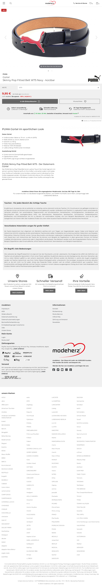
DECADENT (5, 524)
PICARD (54, 503)
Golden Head (31, 463)
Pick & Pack (56, 507)
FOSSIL (29, 423)
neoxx (54, 470)
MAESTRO (55, 430)
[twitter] (59, 369)
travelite (79, 511)
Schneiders (80, 412)
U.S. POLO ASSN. (82, 518)
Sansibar (80, 405)
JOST (28, 533)
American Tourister (8, 408)
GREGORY (30, 478)
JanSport (30, 522)
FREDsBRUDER (32, 430)
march (54, 452)
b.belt (4, 421)
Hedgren (30, 492)
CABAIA (4, 483)
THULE (79, 496)
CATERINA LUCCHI (8, 502)
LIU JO (54, 423)
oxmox (54, 489)
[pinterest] (71, 369)
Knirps (29, 555)
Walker (79, 544)
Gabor (29, 441)
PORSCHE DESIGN (58, 525)
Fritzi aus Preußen (33, 434)
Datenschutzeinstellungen (11, 319)
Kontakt (55, 308)
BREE (3, 458)
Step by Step (81, 459)
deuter (4, 538)
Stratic (79, 463)
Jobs (3, 327)
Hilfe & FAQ (56, 317)
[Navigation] (4, 3)
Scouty (79, 430)
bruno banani (6, 465)
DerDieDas (5, 531)
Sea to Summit (82, 434)
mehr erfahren (19, 349)
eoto (28, 397)
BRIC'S (4, 461)
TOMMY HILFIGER (83, 503)
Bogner (4, 443)
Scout (79, 427)
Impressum (5, 308)
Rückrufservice (58, 314)
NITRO (54, 474)
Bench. (4, 428)
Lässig (54, 408)
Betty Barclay (6, 436)
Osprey (54, 485)
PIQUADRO (55, 522)
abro (3, 401)
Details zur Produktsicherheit (91, 120)
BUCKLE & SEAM (7, 469)
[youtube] (63, 369)
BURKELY (5, 480)
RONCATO (55, 551)
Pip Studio (55, 518)
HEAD (29, 489)
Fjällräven (30, 419)
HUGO (29, 511)
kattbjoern (30, 544)
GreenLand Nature (33, 474)
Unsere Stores (6, 330)
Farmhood (30, 415)
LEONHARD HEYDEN (59, 415)
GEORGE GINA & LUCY (34, 448)
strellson (79, 467)
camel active (6, 491)
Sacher (54, 555)
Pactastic (55, 496)
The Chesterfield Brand (84, 492)
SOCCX (79, 448)
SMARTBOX (81, 445)
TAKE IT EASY (81, 474)
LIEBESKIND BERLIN (59, 419)
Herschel (30, 500)
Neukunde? (6, 340)
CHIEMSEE (5, 505)
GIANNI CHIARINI (32, 456)
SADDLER (55, 558)
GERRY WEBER (32, 452)
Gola (28, 459)
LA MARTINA (56, 401)
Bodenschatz (6, 439)
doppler (4, 546)
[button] (79, 101)
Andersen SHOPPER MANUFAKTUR (8, 417)
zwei (78, 555)
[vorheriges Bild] (5, 37)
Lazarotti (55, 412)
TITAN (79, 500)
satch (78, 408)
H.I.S (28, 503)
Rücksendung (57, 311)
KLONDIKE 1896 (32, 551)
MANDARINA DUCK (58, 441)
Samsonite (80, 401)
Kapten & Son (31, 536)
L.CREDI (29, 558)
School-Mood (81, 415)
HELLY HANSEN (32, 496)
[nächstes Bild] (96, 37)
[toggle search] (10, 3)
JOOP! (29, 529)
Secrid (79, 437)
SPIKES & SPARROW (83, 456)
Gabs (28, 445)
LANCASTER (56, 405)
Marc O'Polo (56, 456)
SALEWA (80, 397)
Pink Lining (56, 511)
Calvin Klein (6, 487)
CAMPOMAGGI (6, 498)
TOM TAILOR (81, 507)
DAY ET (4, 520)
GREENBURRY (31, 470)
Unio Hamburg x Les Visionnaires (88, 522)
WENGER (80, 547)
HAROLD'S (30, 485)
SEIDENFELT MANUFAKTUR (86, 441)
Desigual (5, 535)
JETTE (29, 525)
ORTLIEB (55, 481)
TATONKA (80, 481)
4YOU (3, 397)
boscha (4, 447)
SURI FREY (80, 470)
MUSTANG (55, 463)
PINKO (54, 514)
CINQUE (4, 509)
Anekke (4, 412)
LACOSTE (55, 397)
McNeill (54, 459)
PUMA (5, 74)
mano (54, 445)
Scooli (79, 419)
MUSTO (54, 467)
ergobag (29, 405)
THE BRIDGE (81, 489)
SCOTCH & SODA (82, 423)
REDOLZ (55, 536)
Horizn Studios (32, 507)
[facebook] (55, 369)
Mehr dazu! (49, 290)
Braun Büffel (6, 454)
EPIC (28, 401)
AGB (3, 311)
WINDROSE (81, 551)
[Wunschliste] (91, 3)
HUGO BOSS (31, 514)
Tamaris (79, 478)
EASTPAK (5, 557)
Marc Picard (56, 448)
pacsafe (54, 492)
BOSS (3, 450)
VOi (78, 540)
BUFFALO (5, 472)
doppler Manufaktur (8, 549)
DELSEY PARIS (6, 527)
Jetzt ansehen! (17, 292)
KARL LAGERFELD (33, 540)
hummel (30, 518)
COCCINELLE (6, 513)
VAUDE (79, 533)
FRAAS (29, 427)
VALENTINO (81, 525)
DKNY (4, 542)
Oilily (53, 478)
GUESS (29, 481)
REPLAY (54, 544)
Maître (54, 437)
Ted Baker (80, 485)
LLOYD (54, 427)
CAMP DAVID (6, 494)
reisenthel (55, 540)
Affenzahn (5, 405)
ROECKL (54, 547)
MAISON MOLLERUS (59, 434)
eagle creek (5, 553)
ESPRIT (29, 408)
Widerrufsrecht (7, 314)
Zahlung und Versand (60, 319)
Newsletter (56, 322)
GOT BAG (30, 467)
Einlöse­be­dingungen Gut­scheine (13, 325)
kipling (29, 547)
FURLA (29, 437)
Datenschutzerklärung (9, 317)
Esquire (29, 412)
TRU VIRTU (80, 514)
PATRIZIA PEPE (57, 500)
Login (4, 337)
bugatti (4, 476)
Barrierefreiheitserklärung (10, 322)
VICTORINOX (81, 536)
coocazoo (5, 516)
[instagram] (67, 369)
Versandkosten (25, 94)
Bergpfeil (5, 432)
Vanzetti (79, 529)
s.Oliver (79, 452)
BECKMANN (6, 425)
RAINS (54, 533)
